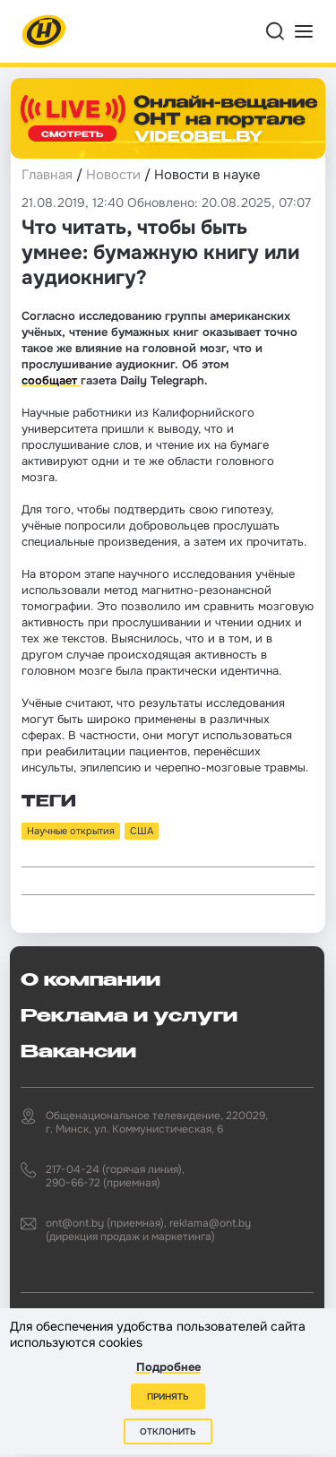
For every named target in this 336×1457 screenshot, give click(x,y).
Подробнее (168, 1367)
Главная (47, 175)
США (141, 830)
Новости (113, 175)
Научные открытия (71, 830)
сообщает (51, 380)
